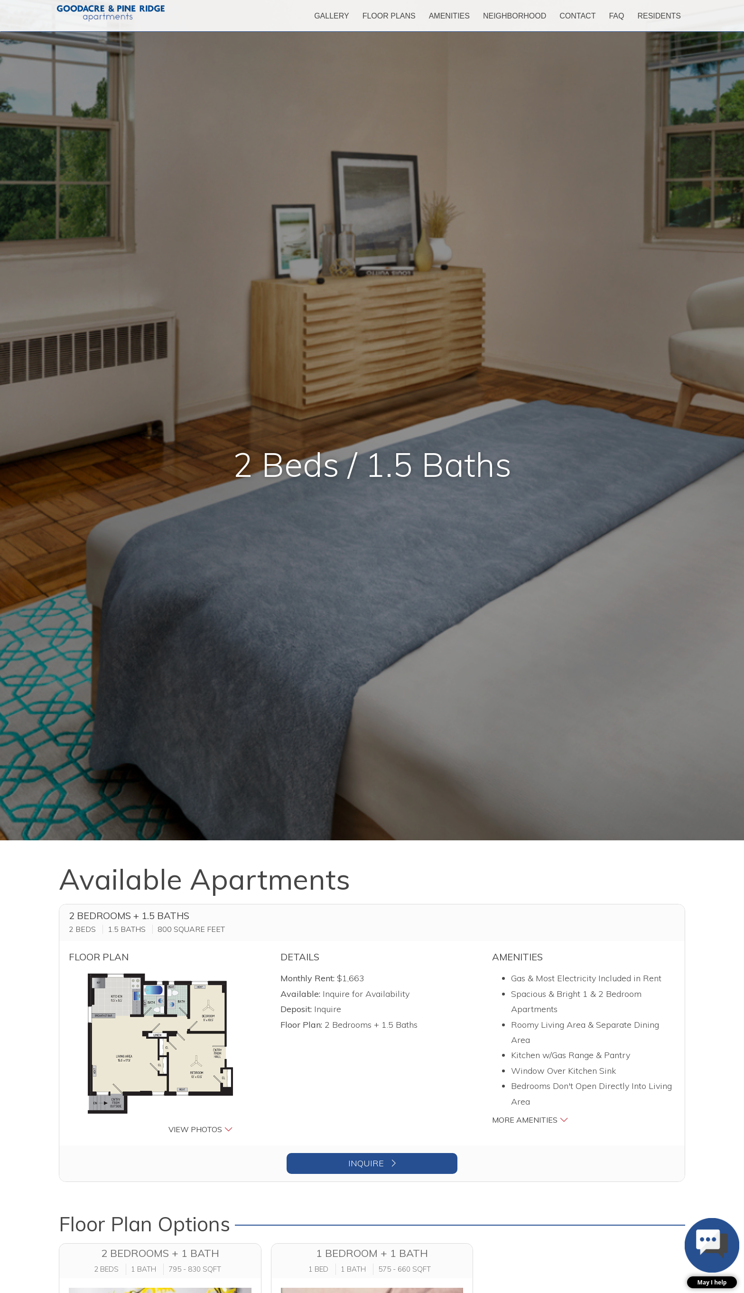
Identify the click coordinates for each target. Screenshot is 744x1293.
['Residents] (659, 16)
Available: (300, 993)
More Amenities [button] (530, 1120)
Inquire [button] (372, 1163)
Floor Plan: (301, 1024)
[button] (160, 1053)
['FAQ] (616, 16)
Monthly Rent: (307, 978)
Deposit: (296, 1009)
